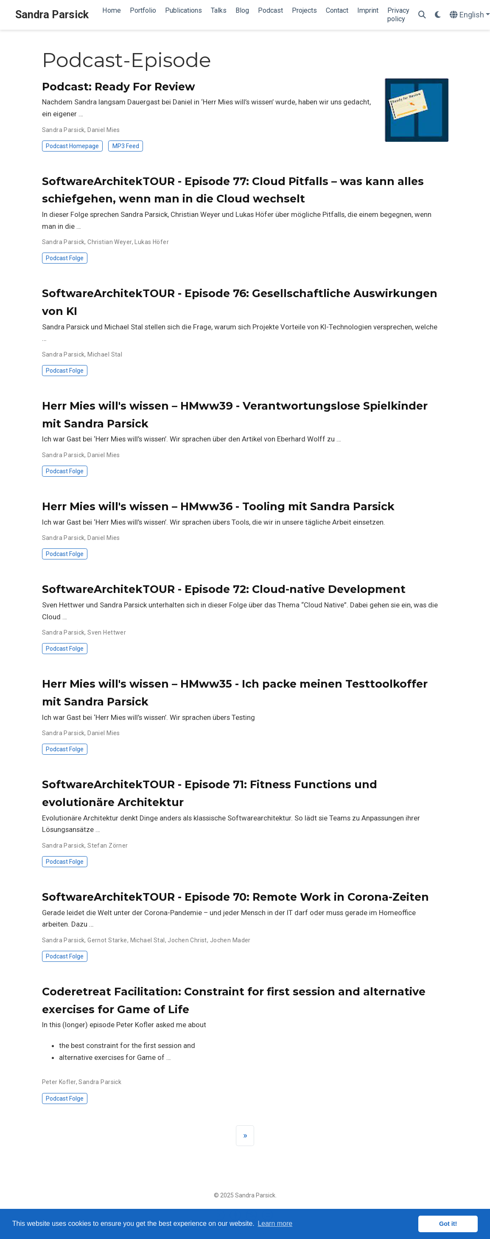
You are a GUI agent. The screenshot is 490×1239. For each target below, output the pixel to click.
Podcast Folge (65, 258)
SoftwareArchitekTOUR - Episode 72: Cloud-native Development (224, 589)
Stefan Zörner (107, 845)
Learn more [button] (275, 1223)
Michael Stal (104, 354)
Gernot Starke (107, 940)
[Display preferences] (438, 15)
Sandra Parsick (52, 14)
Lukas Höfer (151, 242)
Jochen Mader (230, 940)
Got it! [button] (448, 1223)
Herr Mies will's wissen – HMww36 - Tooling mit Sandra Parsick (218, 506)
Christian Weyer (109, 242)
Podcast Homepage (72, 146)
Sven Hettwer (106, 632)
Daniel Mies (103, 129)
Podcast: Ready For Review (118, 86)
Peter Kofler (59, 1082)
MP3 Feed (125, 146)
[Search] (422, 15)
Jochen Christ (187, 940)
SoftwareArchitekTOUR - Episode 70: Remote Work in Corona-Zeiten (235, 897)
